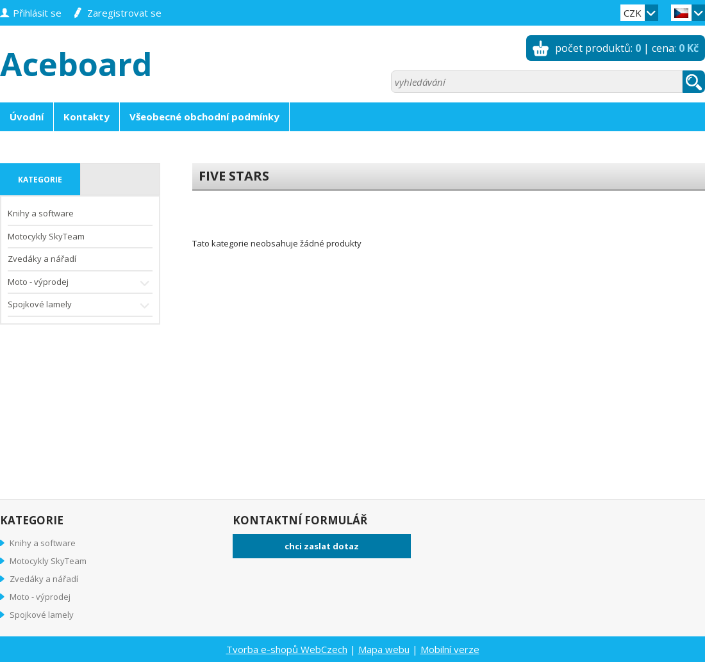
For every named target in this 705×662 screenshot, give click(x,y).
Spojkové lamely (80, 305)
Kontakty (86, 116)
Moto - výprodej (80, 283)
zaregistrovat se (124, 12)
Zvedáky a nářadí (42, 258)
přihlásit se (37, 12)
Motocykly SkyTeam (46, 236)
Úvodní (27, 116)
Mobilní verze (449, 649)
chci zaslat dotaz (322, 546)
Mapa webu (384, 649)
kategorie (40, 179)
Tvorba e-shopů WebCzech (286, 649)
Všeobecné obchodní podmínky (204, 116)
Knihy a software (41, 213)
